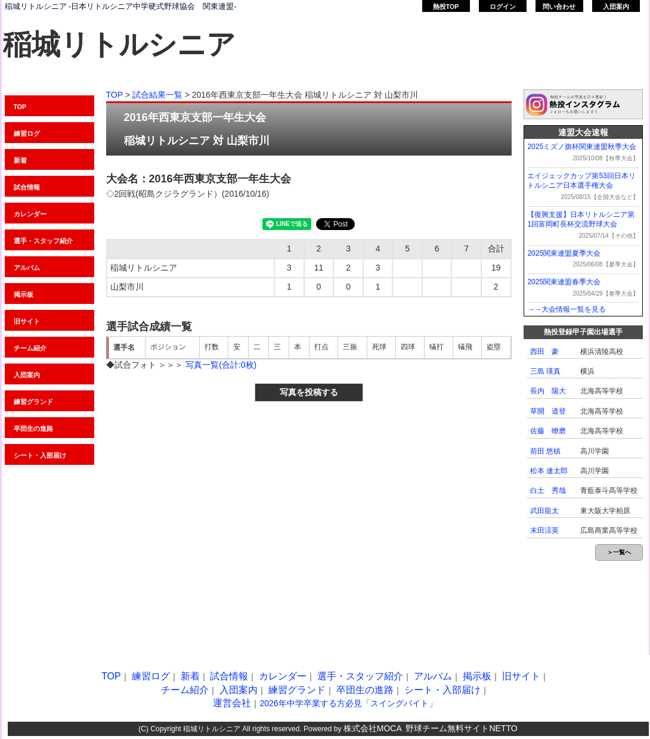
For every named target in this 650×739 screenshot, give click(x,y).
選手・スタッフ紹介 (43, 240)
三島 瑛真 (545, 371)
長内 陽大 (548, 391)
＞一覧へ (619, 552)
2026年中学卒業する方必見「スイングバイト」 (348, 703)
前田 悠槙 (545, 451)
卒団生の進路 (365, 690)
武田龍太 (544, 511)
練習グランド (33, 401)
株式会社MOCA (372, 728)
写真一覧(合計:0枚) (220, 365)
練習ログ (27, 133)
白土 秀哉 (548, 490)
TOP (20, 106)
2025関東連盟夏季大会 (564, 253)
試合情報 (27, 187)
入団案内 (616, 6)
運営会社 (232, 703)
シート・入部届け (442, 690)
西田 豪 (544, 351)
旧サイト (27, 321)
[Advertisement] (124, 525)
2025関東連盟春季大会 (564, 282)
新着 (20, 160)
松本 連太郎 (549, 471)
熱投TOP (446, 6)
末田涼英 (544, 530)
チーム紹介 (30, 348)
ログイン (503, 6)
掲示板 (23, 294)
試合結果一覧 (157, 95)
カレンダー (30, 214)
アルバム (27, 267)
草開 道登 (548, 411)
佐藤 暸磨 (548, 431)
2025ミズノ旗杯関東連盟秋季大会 (581, 146)
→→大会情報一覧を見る (566, 309)
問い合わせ (559, 6)
